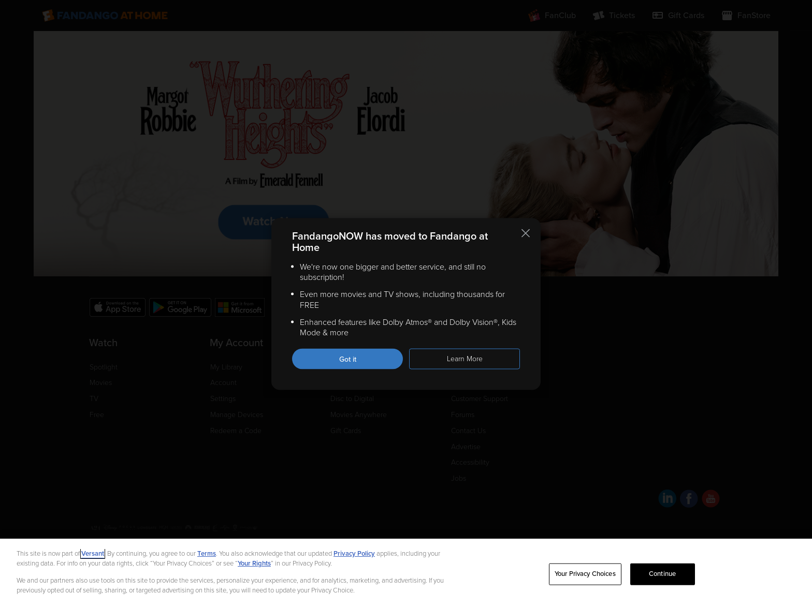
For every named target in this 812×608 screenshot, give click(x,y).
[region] (406, 573)
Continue (662, 574)
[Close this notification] (526, 233)
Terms (206, 554)
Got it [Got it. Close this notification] (347, 359)
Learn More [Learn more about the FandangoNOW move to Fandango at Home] (465, 358)
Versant (92, 554)
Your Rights (254, 563)
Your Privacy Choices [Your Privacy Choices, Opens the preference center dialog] (585, 574)
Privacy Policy (354, 554)
